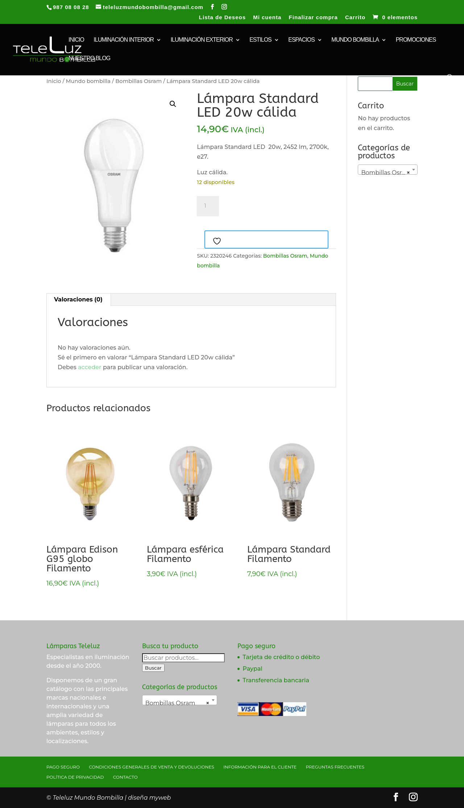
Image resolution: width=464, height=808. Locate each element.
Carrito (355, 17)
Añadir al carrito (263, 205)
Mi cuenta (267, 17)
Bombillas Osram (138, 81)
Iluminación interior (124, 40)
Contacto (125, 777)
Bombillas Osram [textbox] (386, 173)
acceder (90, 367)
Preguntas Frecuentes (335, 767)
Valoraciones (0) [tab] (78, 299)
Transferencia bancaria (276, 680)
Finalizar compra (313, 17)
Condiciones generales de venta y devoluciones (151, 767)
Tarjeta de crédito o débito (281, 657)
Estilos (260, 40)
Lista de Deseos (222, 17)
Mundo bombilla (355, 40)
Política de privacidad (75, 777)
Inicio (53, 81)
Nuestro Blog (89, 58)
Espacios (301, 40)
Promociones (416, 40)
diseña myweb (149, 797)
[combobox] (388, 169)
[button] (172, 104)
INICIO (76, 40)
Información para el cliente (260, 767)
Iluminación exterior (202, 40)
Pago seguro (63, 767)
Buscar (153, 668)
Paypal (252, 668)
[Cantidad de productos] (208, 206)
